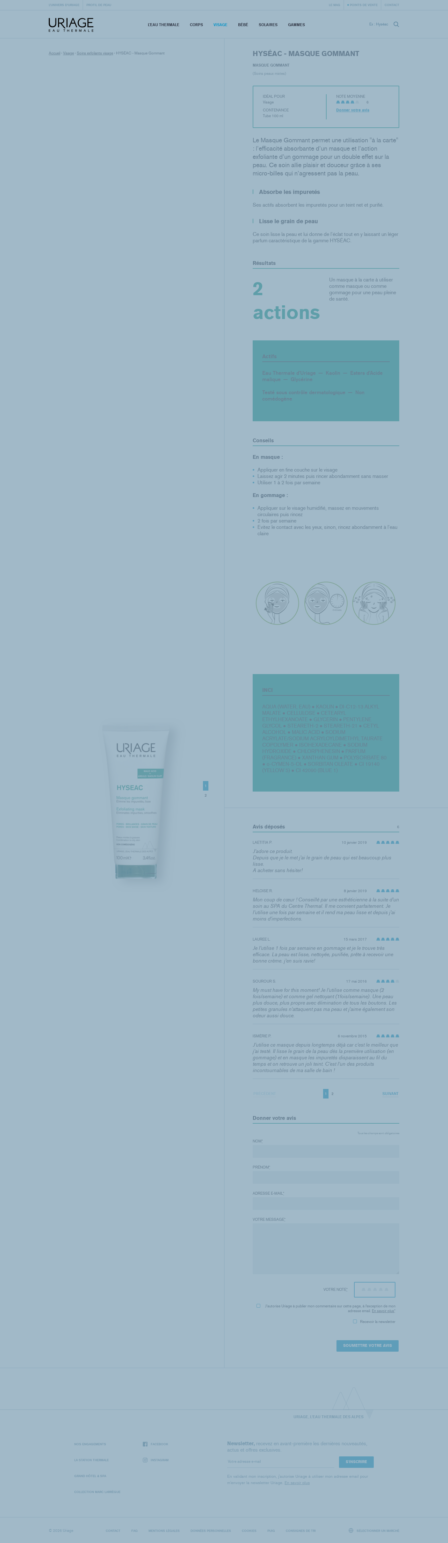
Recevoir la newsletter (374, 1321)
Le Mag (334, 5)
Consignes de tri (301, 1530)
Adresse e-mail (268, 1193)
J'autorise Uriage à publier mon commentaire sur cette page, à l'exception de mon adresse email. (326, 1308)
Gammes (296, 24)
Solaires (268, 24)
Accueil (54, 53)
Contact (392, 5)
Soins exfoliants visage (95, 53)
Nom (258, 1141)
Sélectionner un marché (374, 1530)
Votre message (269, 1219)
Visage (220, 24)
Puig (271, 1530)
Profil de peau (98, 5)
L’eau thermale (163, 24)
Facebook (155, 1444)
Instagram (156, 1460)
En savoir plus (383, 1311)
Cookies (249, 1530)
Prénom (261, 1167)
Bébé (243, 24)
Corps (196, 24)
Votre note (335, 1289)
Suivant (390, 1093)
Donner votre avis (352, 110)
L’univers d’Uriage (64, 5)
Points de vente (364, 5)
